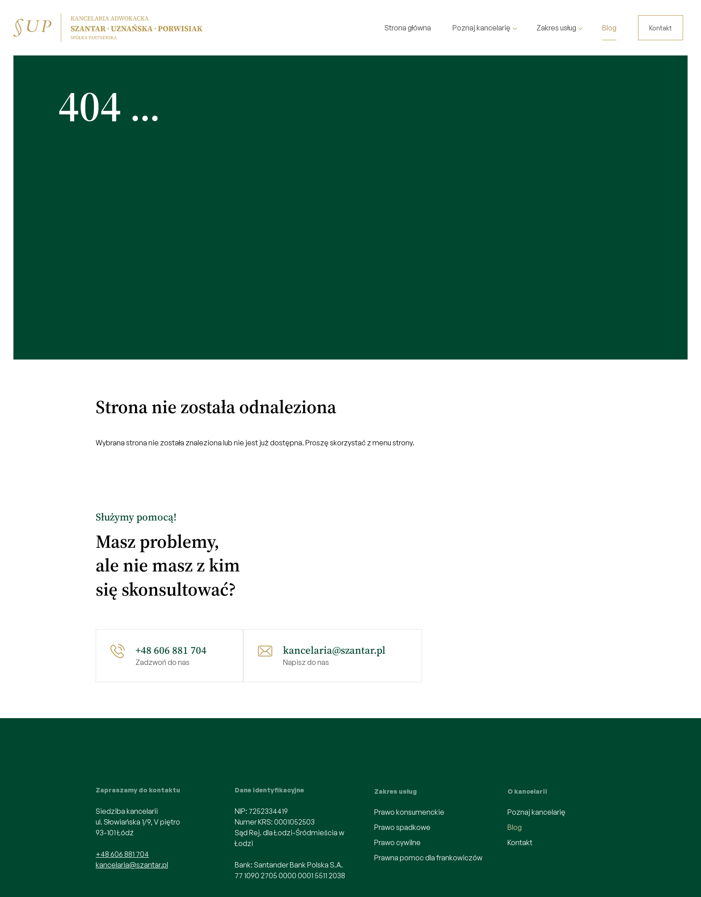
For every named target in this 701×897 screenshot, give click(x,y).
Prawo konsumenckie (409, 812)
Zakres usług (556, 27)
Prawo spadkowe (402, 827)
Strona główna (407, 27)
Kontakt (660, 28)
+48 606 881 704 (171, 650)
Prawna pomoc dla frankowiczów (428, 857)
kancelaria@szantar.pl (334, 650)
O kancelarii (527, 791)
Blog (609, 27)
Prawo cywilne (397, 842)
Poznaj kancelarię (481, 27)
